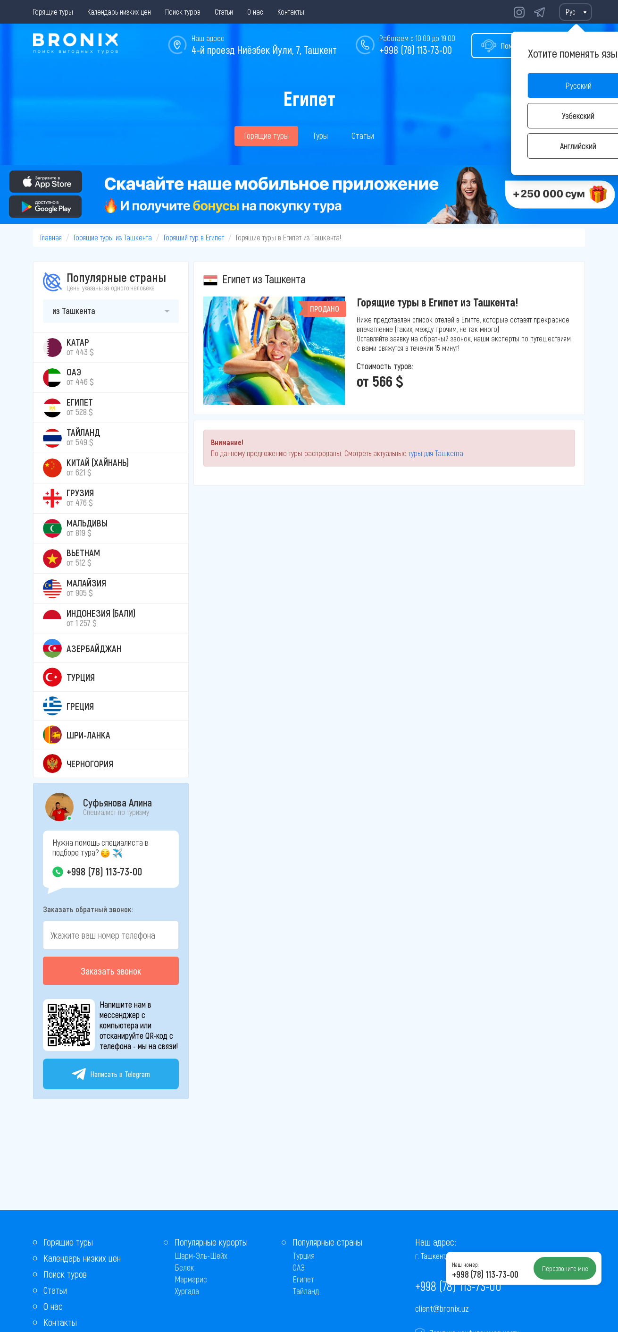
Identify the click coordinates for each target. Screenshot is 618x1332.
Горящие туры (53, 11)
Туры (320, 135)
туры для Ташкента (436, 453)
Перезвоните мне (565, 1268)
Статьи (224, 11)
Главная (51, 237)
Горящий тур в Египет (194, 237)
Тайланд (305, 1291)
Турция (303, 1255)
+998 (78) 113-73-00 (415, 49)
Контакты (290, 11)
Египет (303, 1279)
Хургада (187, 1291)
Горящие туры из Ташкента (113, 237)
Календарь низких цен (119, 11)
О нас (255, 11)
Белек (184, 1267)
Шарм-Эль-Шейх (201, 1255)
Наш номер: (465, 1264)
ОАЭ (298, 1267)
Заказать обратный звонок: (88, 909)
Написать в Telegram (111, 1074)
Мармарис (191, 1279)
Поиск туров (182, 11)
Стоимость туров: (385, 366)
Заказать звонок (111, 970)
